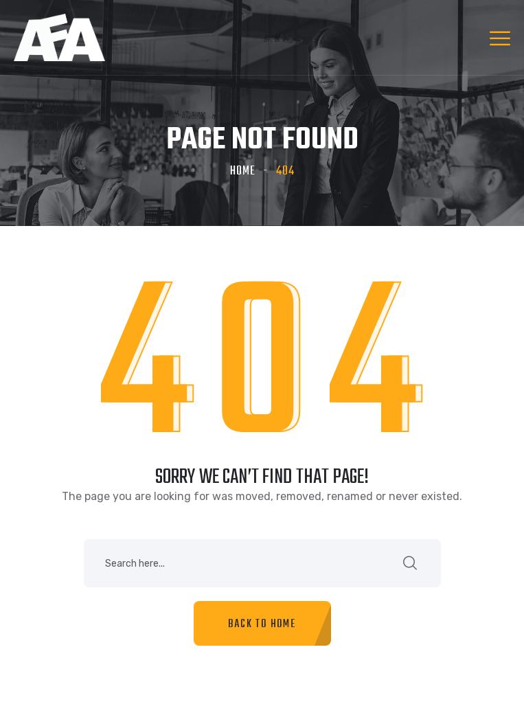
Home (242, 171)
